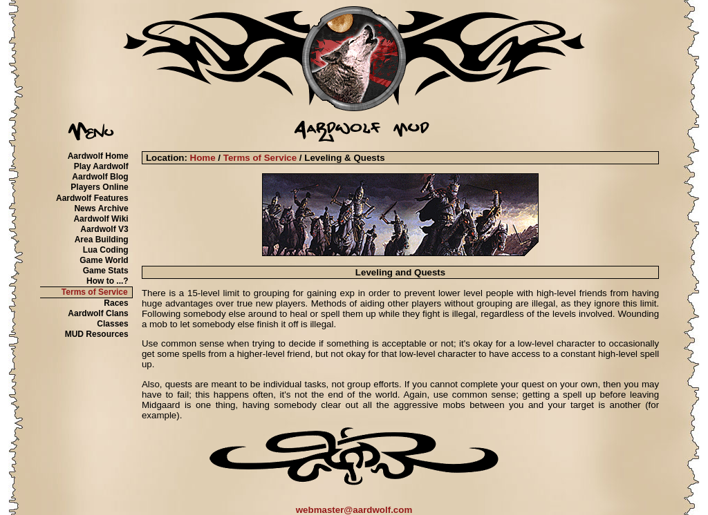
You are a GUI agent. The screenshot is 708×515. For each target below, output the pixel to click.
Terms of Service (95, 292)
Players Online (99, 187)
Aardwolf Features (92, 198)
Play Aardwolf (101, 166)
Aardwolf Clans (98, 313)
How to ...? (107, 281)
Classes (112, 324)
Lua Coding (106, 250)
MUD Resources (97, 334)
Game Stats (106, 270)
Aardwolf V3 (104, 229)
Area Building (102, 239)
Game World (104, 260)
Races (116, 303)
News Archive (101, 208)
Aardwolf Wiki (100, 219)
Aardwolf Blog (100, 177)
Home (203, 158)
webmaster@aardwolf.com (354, 510)
